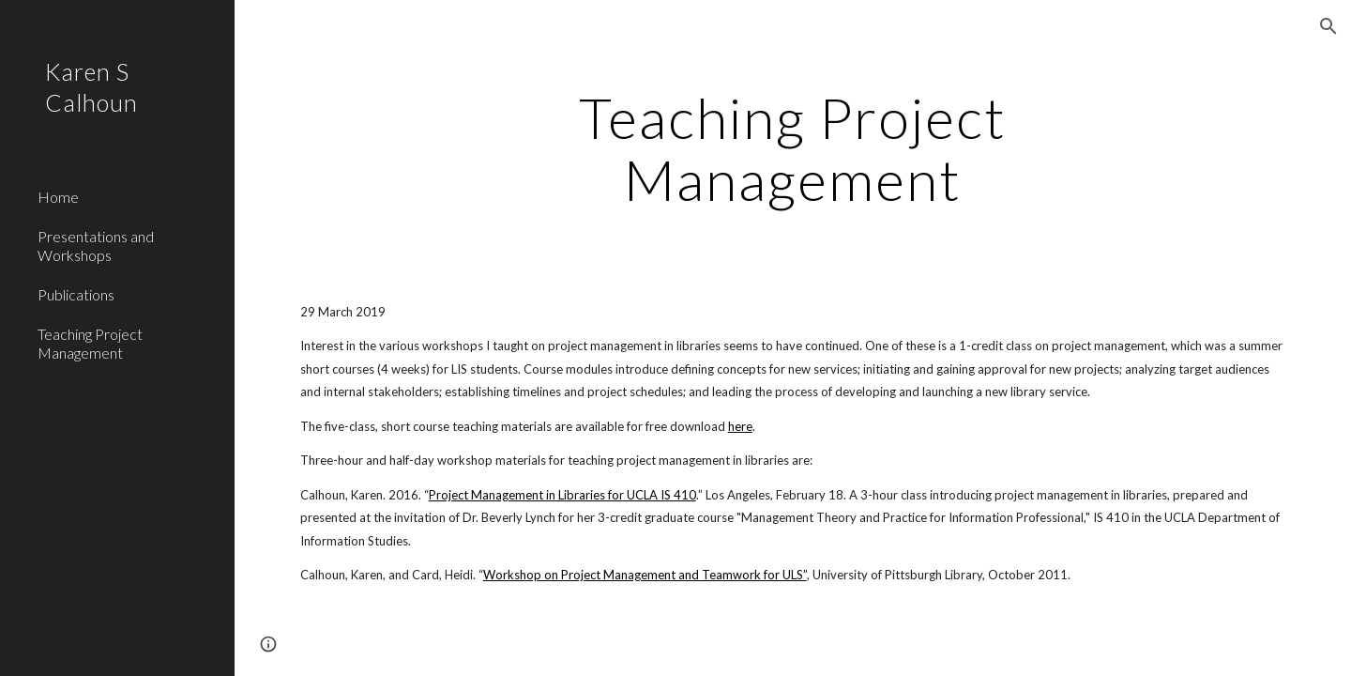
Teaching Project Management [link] (90, 343)
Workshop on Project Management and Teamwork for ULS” (645, 574)
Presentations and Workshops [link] (96, 245)
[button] (1328, 26)
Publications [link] (76, 294)
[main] (792, 148)
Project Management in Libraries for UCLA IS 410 (562, 494)
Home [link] (58, 197)
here (740, 426)
